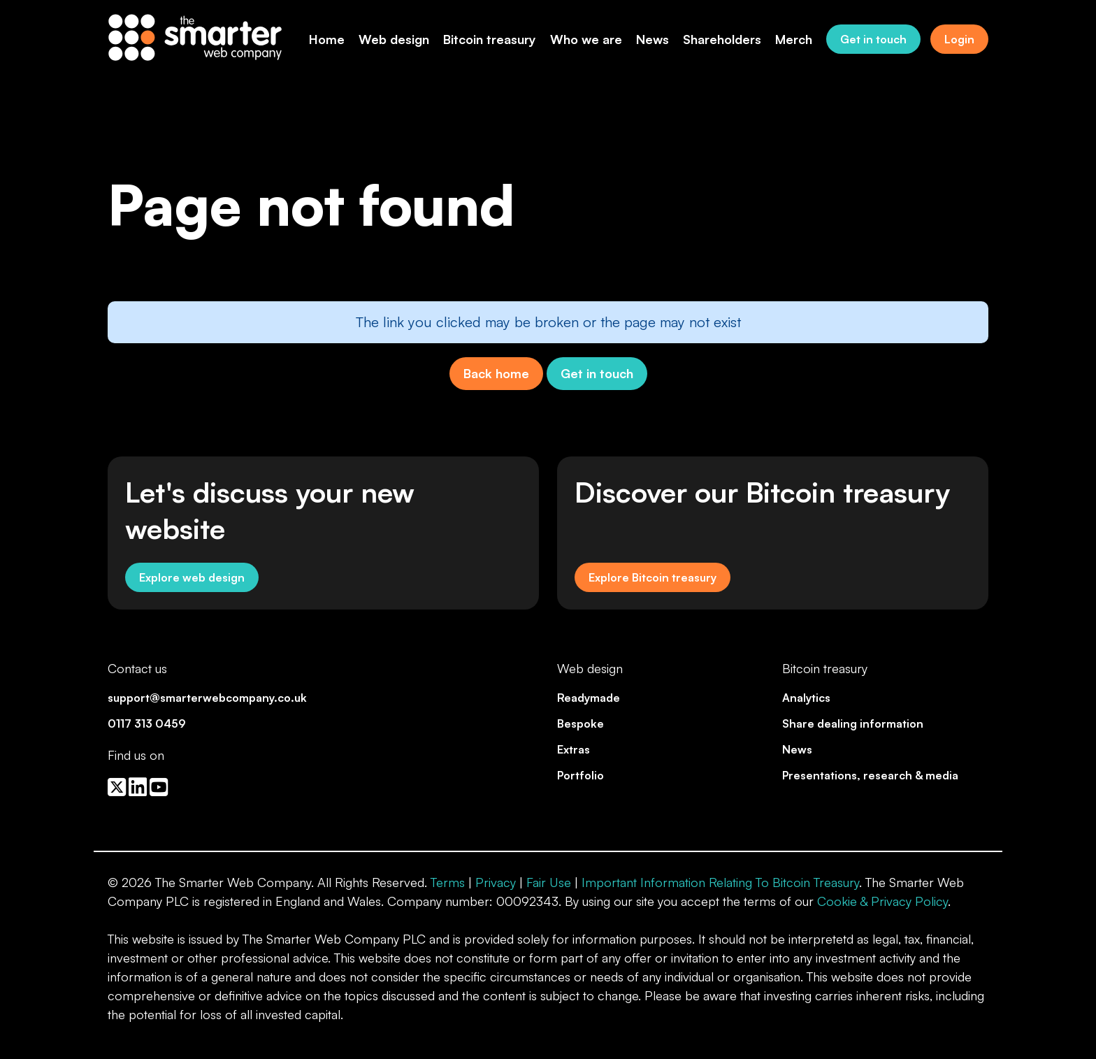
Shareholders (722, 39)
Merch (793, 39)
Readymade (588, 698)
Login (959, 39)
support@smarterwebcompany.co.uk (207, 698)
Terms (448, 882)
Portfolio (580, 775)
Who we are (586, 39)
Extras (573, 749)
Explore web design (192, 577)
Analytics (806, 698)
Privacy (495, 882)
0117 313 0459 (147, 723)
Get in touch (873, 39)
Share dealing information (852, 723)
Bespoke (580, 723)
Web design (394, 39)
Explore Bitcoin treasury (652, 577)
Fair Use (548, 882)
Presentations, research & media (870, 775)
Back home (496, 373)
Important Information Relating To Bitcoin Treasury (720, 882)
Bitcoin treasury (489, 39)
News (652, 39)
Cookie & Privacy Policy (882, 901)
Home (327, 39)
